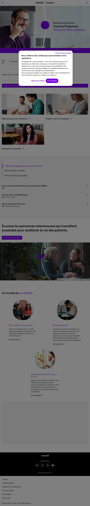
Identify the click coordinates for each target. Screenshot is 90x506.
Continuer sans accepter (63, 53)
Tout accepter (52, 80)
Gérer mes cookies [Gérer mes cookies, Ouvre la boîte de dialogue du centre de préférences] (37, 80)
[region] (46, 68)
